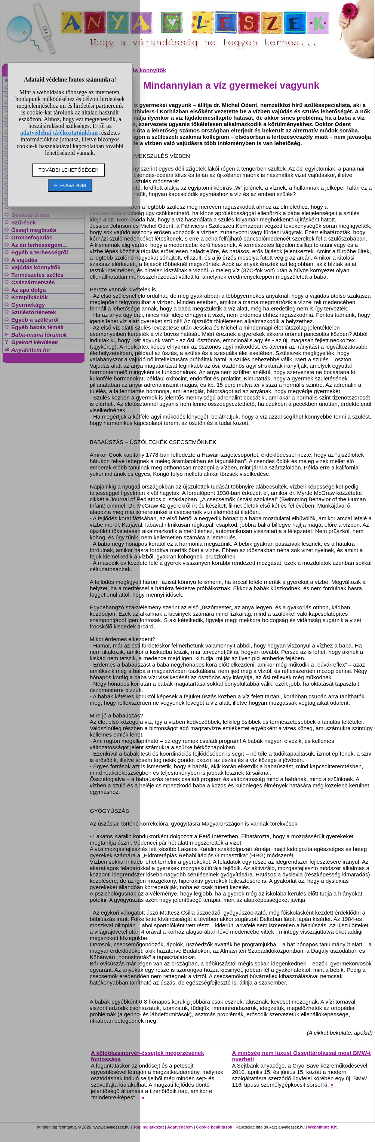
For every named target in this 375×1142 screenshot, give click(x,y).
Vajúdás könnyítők (141, 70)
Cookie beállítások (214, 1127)
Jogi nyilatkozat (148, 1127)
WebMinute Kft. (323, 1127)
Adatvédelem (180, 1127)
